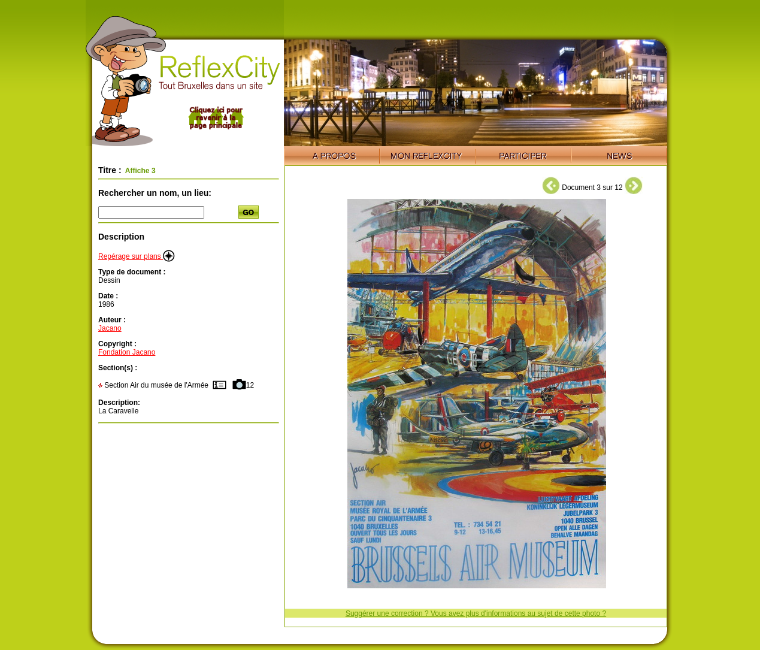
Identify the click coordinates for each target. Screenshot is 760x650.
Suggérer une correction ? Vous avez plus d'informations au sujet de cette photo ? (476, 613)
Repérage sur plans (136, 256)
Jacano (110, 328)
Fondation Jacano (126, 352)
